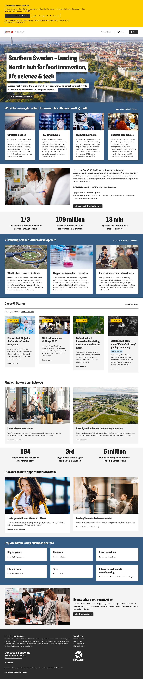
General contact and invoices (15, 655)
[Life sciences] (26, 571)
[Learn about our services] (37, 415)
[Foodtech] (71, 554)
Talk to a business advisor (19, 96)
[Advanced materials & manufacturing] (117, 573)
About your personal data (27, 668)
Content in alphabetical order (16, 672)
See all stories (131, 304)
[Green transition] (117, 554)
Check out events (82, 614)
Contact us (105, 32)
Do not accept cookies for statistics (47, 16)
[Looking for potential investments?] (105, 504)
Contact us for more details (125, 241)
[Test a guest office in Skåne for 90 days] (37, 505)
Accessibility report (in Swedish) (51, 668)
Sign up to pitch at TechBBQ (87, 206)
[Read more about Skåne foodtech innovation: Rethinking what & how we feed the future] (88, 343)
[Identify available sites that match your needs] (105, 415)
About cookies (10, 668)
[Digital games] (26, 554)
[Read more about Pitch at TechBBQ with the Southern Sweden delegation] (20, 341)
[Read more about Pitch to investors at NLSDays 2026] (54, 340)
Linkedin (10, 663)
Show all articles (27, 312)
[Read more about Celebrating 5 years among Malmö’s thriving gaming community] (123, 344)
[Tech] (71, 571)
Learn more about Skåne (126, 109)
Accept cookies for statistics (18, 16)
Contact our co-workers (13, 658)
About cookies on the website (15, 23)
